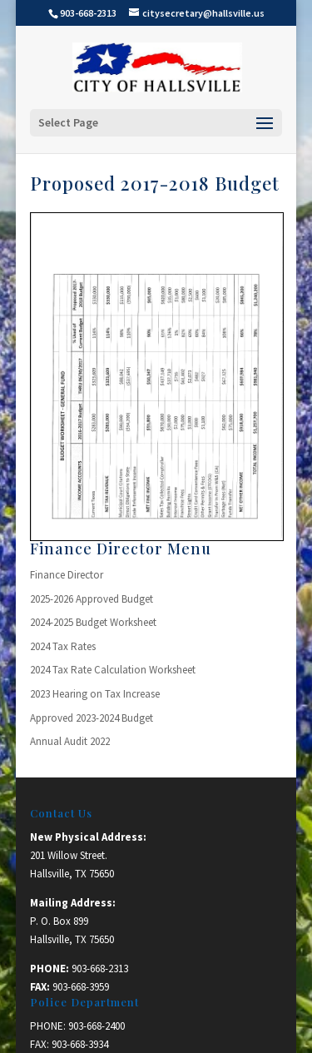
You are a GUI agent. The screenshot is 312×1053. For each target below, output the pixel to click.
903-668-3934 (80, 1044)
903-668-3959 (80, 987)
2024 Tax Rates (63, 646)
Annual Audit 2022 (70, 741)
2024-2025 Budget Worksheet (93, 622)
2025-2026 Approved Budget (91, 599)
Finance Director (66, 575)
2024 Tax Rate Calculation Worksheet (113, 670)
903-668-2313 (100, 968)
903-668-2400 (96, 1026)
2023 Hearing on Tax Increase (95, 694)
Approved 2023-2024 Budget (91, 718)
